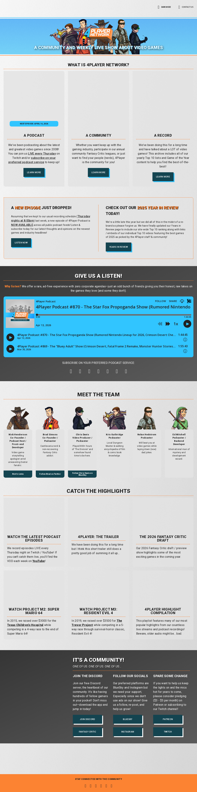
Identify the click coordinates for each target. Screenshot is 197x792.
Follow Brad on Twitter (50, 478)
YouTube (38, 564)
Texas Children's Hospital (25, 628)
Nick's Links (18, 478)
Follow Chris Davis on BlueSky (82, 477)
